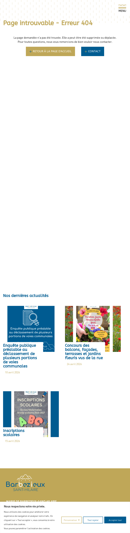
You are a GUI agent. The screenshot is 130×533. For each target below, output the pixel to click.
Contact (94, 51)
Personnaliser (70, 520)
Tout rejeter (93, 520)
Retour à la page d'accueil (52, 51)
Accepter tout (115, 520)
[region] (65, 517)
